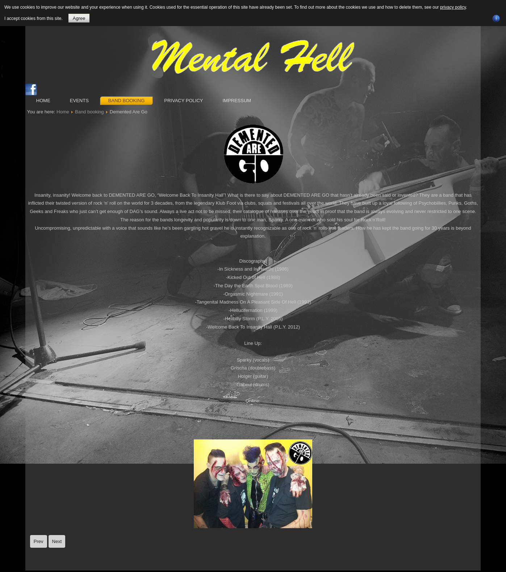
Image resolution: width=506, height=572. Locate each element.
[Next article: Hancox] (57, 541)
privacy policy (453, 7)
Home (43, 100)
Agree (79, 18)
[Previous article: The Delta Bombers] (38, 541)
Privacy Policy (183, 100)
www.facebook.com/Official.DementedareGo (253, 417)
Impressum (236, 100)
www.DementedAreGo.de (253, 409)
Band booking (126, 100)
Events (79, 100)
